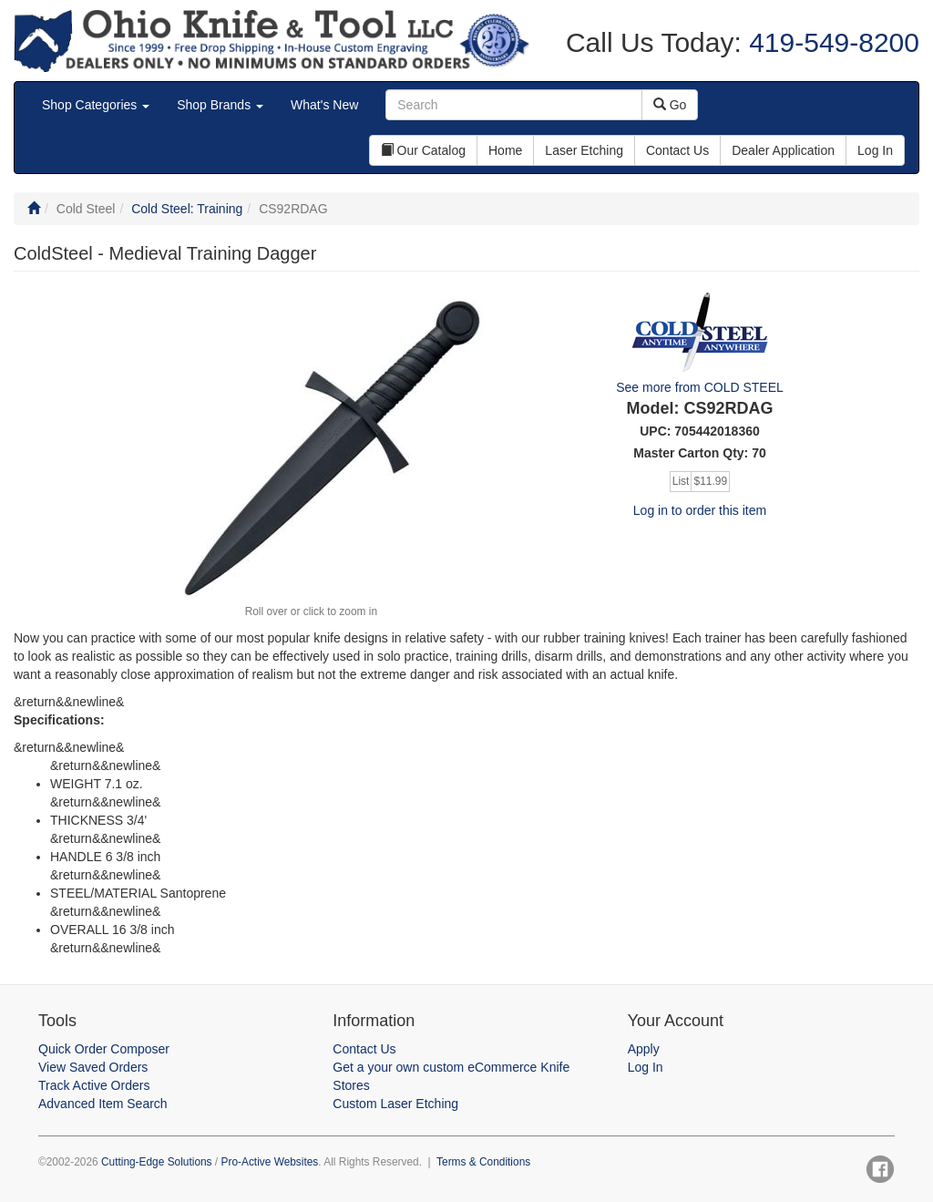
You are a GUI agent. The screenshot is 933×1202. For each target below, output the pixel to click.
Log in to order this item (699, 510)
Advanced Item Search (103, 1103)
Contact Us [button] (677, 150)
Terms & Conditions (483, 1162)
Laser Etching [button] (584, 150)
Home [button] (505, 150)
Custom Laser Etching (395, 1103)
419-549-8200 (830, 42)
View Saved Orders (93, 1067)
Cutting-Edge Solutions (156, 1162)
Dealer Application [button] (783, 150)
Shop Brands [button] (220, 105)
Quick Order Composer (103, 1049)
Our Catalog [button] (423, 150)
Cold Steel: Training (186, 208)
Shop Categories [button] (95, 105)
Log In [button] (875, 150)
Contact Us (364, 1049)
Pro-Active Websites (269, 1162)
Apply (644, 1049)
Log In (645, 1067)
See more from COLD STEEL (700, 387)
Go (670, 105)
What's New (324, 105)
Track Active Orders (93, 1085)
